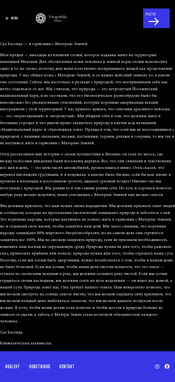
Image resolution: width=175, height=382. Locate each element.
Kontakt (67, 366)
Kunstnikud (39, 366)
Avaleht (12, 366)
